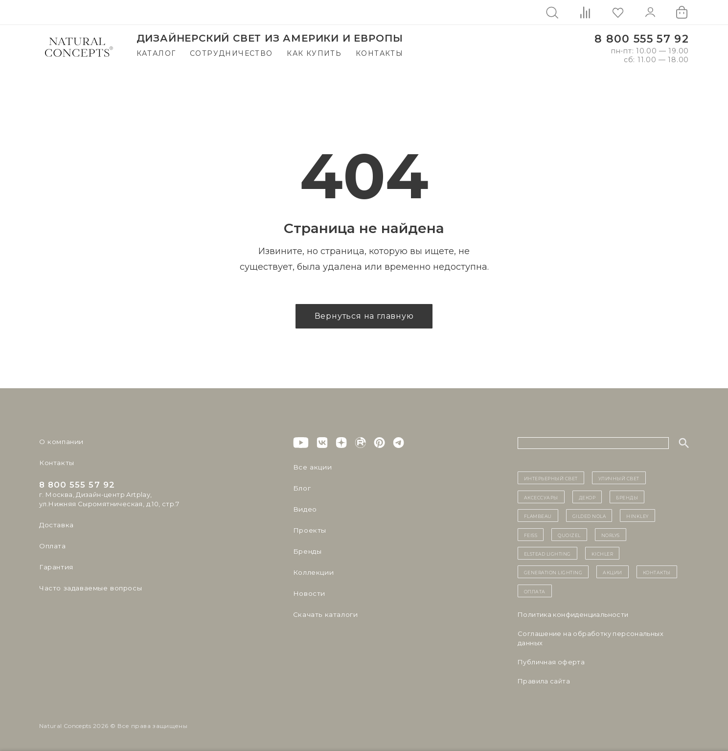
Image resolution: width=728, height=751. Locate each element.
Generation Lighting (553, 572)
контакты (657, 572)
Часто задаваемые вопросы (88, 588)
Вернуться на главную (364, 316)
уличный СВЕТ (618, 478)
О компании (60, 442)
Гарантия (55, 567)
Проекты (309, 530)
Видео (304, 509)
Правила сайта (544, 681)
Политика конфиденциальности (573, 614)
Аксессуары (541, 497)
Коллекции (312, 572)
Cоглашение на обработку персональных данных (590, 638)
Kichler (603, 553)
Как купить (314, 53)
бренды (627, 497)
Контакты (379, 53)
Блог (301, 488)
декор (587, 497)
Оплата (52, 546)
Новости (308, 593)
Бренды (306, 551)
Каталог (156, 53)
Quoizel (569, 535)
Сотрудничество (231, 53)
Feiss (531, 535)
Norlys (610, 535)
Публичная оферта (551, 662)
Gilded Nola (589, 515)
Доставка (55, 525)
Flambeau (538, 515)
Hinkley (637, 515)
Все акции (310, 467)
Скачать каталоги (323, 614)
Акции (612, 572)
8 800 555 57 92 (641, 39)
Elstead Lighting (547, 553)
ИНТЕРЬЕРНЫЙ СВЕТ (551, 478)
